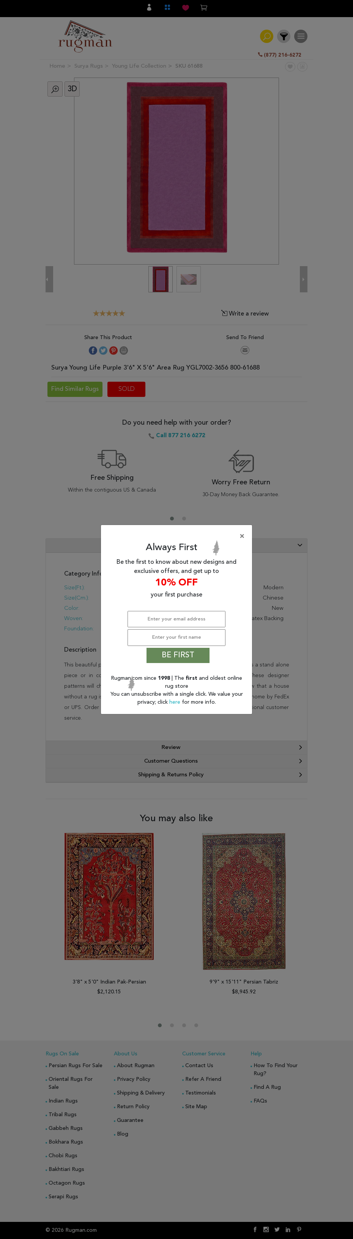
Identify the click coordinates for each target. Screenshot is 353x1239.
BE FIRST (178, 655)
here (175, 702)
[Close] (178, 536)
